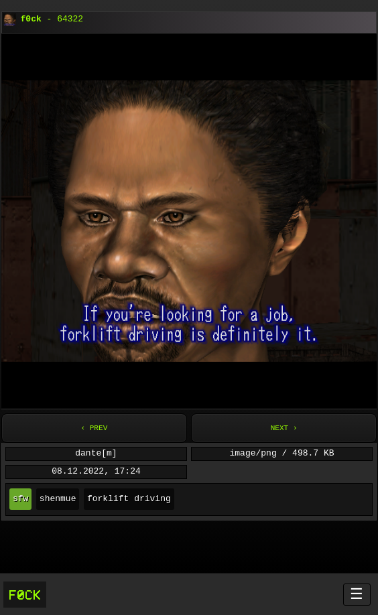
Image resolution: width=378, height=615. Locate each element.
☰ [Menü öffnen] (356, 594)
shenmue (58, 499)
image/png (253, 454)
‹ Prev (93, 428)
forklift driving (129, 499)
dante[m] (96, 454)
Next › (284, 428)
